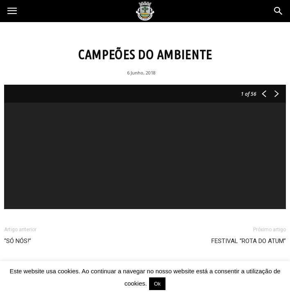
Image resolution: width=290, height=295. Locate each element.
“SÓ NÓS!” (17, 241)
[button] (278, 11)
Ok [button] (157, 284)
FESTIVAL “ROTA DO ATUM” (248, 241)
